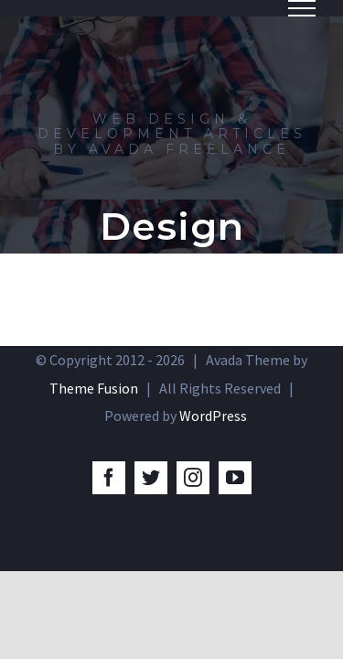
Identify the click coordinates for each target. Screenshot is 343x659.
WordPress (213, 415)
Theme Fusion (93, 388)
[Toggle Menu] (302, 8)
